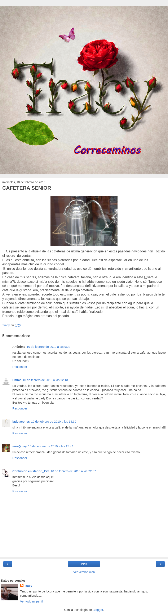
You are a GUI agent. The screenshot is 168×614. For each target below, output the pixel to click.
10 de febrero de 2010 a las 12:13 (45, 380)
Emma (16, 380)
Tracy (28, 585)
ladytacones (21, 421)
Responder (19, 366)
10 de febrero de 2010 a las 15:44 (50, 446)
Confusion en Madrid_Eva (30, 471)
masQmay (19, 446)
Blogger (98, 609)
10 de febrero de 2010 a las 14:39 (53, 421)
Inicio (84, 564)
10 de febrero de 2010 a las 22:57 (73, 471)
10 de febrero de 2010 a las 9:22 (48, 346)
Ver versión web (84, 572)
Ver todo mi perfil (31, 601)
